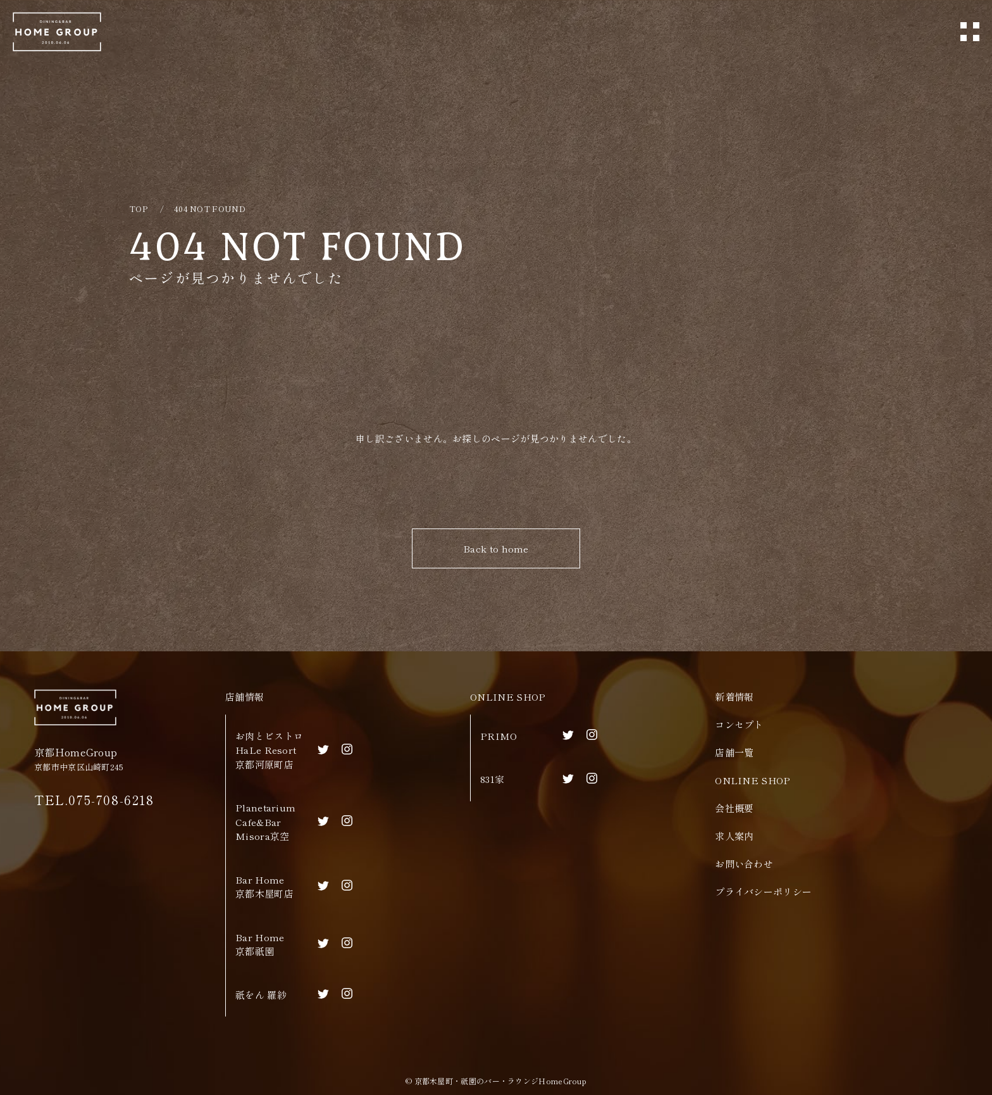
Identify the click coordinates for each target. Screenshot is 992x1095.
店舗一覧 (734, 752)
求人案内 (734, 835)
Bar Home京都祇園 (259, 944)
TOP (138, 209)
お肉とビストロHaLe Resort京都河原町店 (269, 750)
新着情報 (734, 696)
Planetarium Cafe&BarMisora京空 (265, 821)
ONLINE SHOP (507, 696)
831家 (492, 778)
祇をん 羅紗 (261, 994)
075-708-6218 (111, 800)
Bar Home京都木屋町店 (264, 887)
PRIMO (499, 735)
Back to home (496, 548)
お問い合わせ (744, 863)
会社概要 (734, 808)
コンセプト (739, 724)
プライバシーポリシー (763, 891)
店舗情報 (244, 696)
